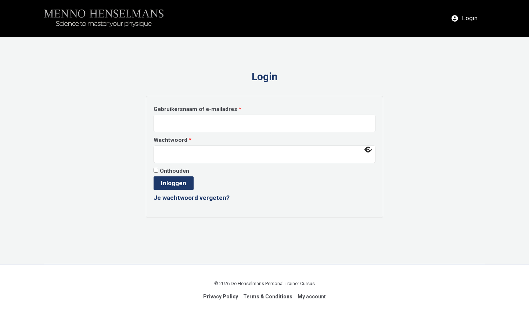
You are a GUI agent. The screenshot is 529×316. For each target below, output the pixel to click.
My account (312, 296)
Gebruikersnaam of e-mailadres (207, 108)
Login (464, 18)
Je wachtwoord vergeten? (192, 197)
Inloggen (173, 183)
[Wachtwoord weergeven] (368, 149)
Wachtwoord (182, 138)
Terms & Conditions (267, 296)
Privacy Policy (220, 296)
